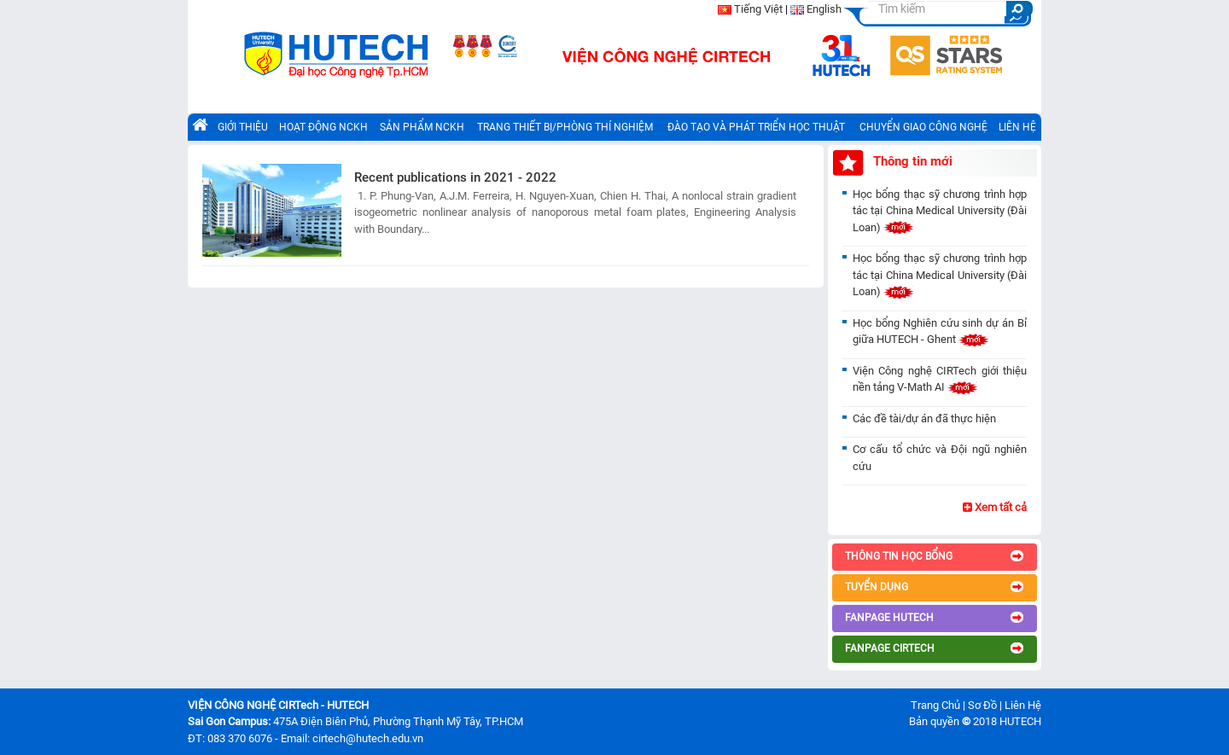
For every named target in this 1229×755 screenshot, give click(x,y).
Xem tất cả (995, 507)
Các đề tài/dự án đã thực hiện (924, 418)
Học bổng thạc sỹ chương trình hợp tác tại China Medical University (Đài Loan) (940, 211)
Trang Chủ (935, 705)
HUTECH (1020, 721)
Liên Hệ (1023, 705)
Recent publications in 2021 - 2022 (455, 177)
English (824, 9)
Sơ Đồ (982, 705)
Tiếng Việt (758, 9)
